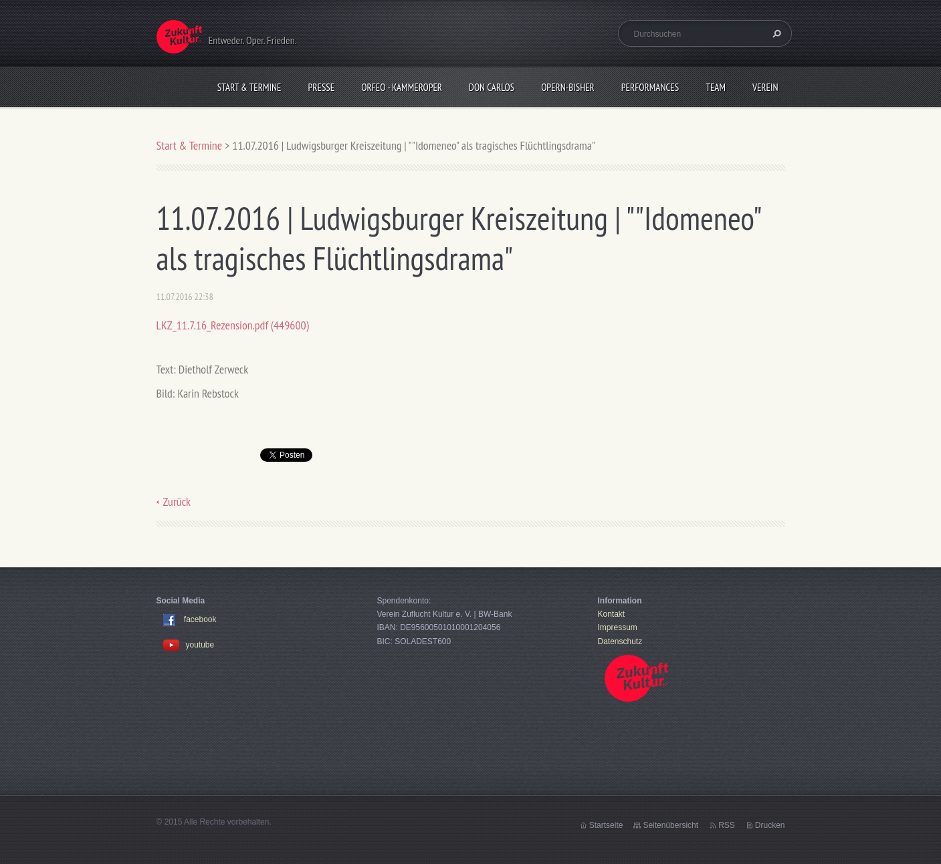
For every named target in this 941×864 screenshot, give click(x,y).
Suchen (775, 33)
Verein (765, 87)
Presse (321, 87)
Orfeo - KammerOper (401, 87)
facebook (200, 619)
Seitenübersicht (670, 825)
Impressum (617, 627)
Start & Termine (249, 87)
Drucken (770, 825)
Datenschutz (620, 641)
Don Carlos (491, 87)
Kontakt (611, 614)
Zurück (177, 501)
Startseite (606, 825)
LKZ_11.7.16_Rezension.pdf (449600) (232, 325)
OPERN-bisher (568, 87)
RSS (726, 825)
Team (716, 87)
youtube (189, 645)
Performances (650, 87)
